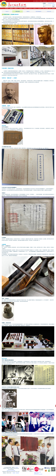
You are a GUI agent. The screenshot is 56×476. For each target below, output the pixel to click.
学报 (43, 8)
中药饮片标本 (49, 11)
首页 (34, 1)
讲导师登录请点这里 (51, 3)
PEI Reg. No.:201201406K (11, 470)
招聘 (50, 8)
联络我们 (16, 467)
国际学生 (16, 8)
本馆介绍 (7, 11)
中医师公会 (37, 1)
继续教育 (26, 8)
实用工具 (40, 8)
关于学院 (7, 8)
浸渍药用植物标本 (38, 11)
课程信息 (11, 8)
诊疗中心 (30, 8)
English (54, 1)
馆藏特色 (28, 11)
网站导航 (53, 8)
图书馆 (35, 8)
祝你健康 (46, 8)
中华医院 (40, 1)
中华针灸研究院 (50, 1)
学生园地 (21, 8)
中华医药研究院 (44, 1)
